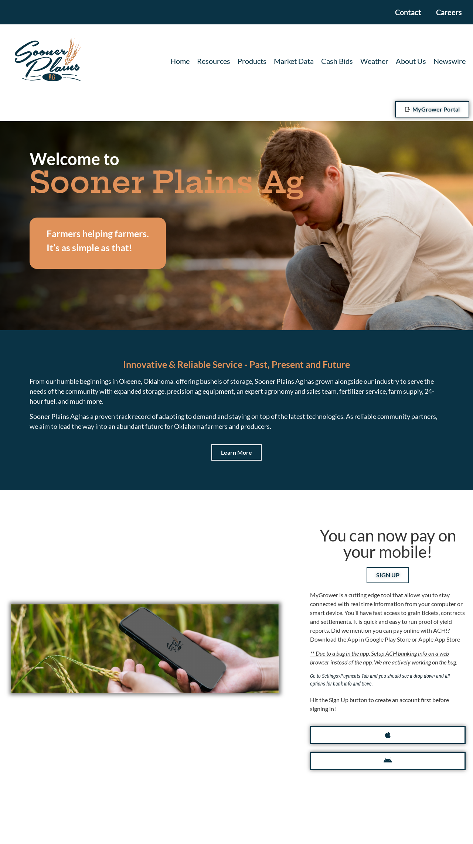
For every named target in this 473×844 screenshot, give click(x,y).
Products (252, 61)
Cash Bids (337, 61)
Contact (408, 12)
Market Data (294, 61)
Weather (374, 61)
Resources (213, 61)
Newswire (449, 61)
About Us (411, 61)
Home (180, 61)
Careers (449, 12)
